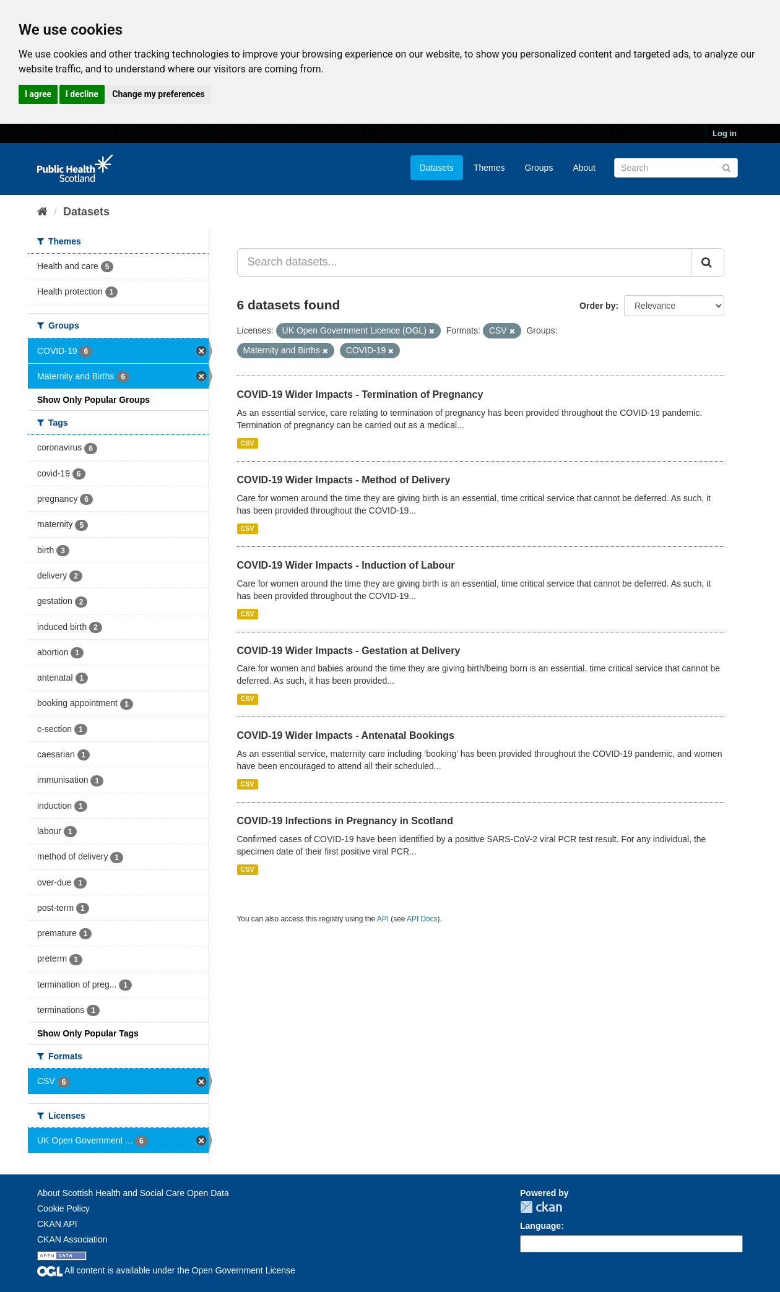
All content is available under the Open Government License (166, 1270)
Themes (489, 168)
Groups (538, 168)
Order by (597, 306)
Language (540, 1226)
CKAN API (57, 1224)
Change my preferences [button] (158, 94)
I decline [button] (82, 94)
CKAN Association (72, 1239)
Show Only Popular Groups (93, 400)
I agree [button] (38, 94)
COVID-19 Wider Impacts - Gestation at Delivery (349, 650)
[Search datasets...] (464, 262)
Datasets (437, 168)
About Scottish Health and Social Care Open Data (133, 1193)
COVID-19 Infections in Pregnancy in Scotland (345, 821)
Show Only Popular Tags (88, 1033)
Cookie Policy (63, 1208)
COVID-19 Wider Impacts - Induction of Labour (346, 565)
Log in (725, 133)
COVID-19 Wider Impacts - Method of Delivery (344, 480)
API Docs (422, 919)
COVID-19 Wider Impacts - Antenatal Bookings (345, 735)
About (584, 168)
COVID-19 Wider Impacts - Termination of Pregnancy (360, 394)
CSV (247, 443)
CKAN (541, 1206)
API (383, 919)
